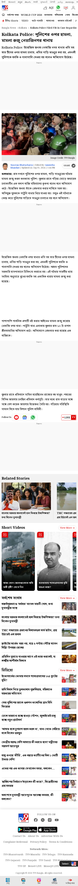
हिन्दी (4, 2)
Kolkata (23, 28)
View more (67, 528)
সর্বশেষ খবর (13, 15)
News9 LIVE (35, 866)
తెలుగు (28, 2)
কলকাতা (48, 15)
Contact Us (19, 836)
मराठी (35, 2)
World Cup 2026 (31, 15)
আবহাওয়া (50, 21)
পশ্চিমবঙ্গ (59, 15)
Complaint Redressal (15, 842)
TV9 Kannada (65, 855)
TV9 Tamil (45, 860)
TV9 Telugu (48, 855)
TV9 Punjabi (29, 860)
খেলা (67, 15)
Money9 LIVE (51, 866)
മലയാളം (69, 2)
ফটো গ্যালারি (37, 21)
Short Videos (13, 528)
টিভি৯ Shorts (11, 21)
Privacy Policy (38, 842)
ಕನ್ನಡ (20, 2)
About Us (33, 836)
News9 (11, 2)
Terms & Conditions (60, 842)
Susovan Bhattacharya (22, 165)
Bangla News (9, 28)
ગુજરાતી (43, 2)
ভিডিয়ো (7, 670)
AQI (51, 8)
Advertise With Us (52, 836)
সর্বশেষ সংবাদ (12, 598)
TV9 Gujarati (12, 860)
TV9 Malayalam (62, 860)
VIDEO (25, 21)
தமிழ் (60, 2)
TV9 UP (22, 866)
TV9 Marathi (32, 855)
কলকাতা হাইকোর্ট (65, 21)
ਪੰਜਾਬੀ (52, 2)
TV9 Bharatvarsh (13, 855)
